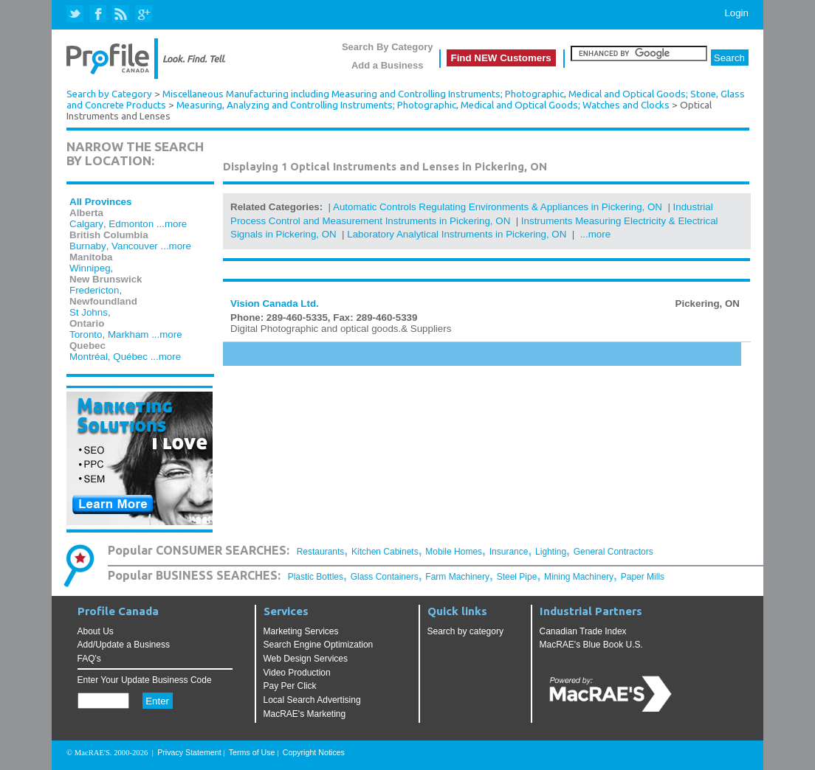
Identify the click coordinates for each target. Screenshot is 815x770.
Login (736, 12)
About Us (96, 631)
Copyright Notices (314, 752)
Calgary (86, 223)
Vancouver (134, 246)
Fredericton (94, 290)
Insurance (509, 552)
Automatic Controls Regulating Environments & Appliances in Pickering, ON (497, 206)
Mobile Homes (453, 552)
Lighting (550, 552)
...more (172, 223)
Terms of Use (252, 752)
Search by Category (109, 94)
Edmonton (131, 223)
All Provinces (100, 201)
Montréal (88, 356)
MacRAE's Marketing (305, 714)
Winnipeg (90, 268)
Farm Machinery (457, 577)
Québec (130, 356)
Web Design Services (306, 658)
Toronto (85, 334)
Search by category (465, 631)
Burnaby (87, 246)
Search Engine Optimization (319, 644)
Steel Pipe (517, 577)
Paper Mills (642, 577)
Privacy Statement (189, 752)
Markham (128, 334)
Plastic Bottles (315, 577)
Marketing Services (301, 631)
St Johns (88, 312)
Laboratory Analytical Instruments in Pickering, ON (456, 234)
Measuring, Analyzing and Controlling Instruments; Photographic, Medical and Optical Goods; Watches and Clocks (423, 105)
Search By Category (387, 46)
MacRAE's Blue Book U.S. (591, 644)
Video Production (297, 672)
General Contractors (613, 552)
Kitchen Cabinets (385, 552)
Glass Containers (385, 577)
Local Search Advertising (312, 700)
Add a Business (387, 65)
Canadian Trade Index (583, 631)
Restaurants (321, 552)
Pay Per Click (290, 686)
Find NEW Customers (501, 57)
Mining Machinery (578, 577)
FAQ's (89, 658)
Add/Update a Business (124, 644)
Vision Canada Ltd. (274, 303)
